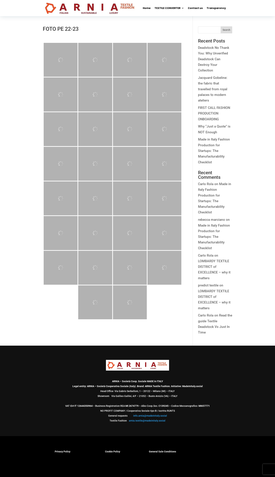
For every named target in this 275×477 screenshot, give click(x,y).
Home (147, 8)
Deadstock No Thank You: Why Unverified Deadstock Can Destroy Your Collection (213, 59)
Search (226, 29)
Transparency (216, 8)
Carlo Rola (205, 184)
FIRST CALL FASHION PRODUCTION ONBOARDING (214, 113)
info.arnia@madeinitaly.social (150, 415)
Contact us (195, 8)
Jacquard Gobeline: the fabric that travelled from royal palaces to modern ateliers (212, 89)
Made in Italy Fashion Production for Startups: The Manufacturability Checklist (214, 150)
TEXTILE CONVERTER (167, 8)
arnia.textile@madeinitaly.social (147, 420)
